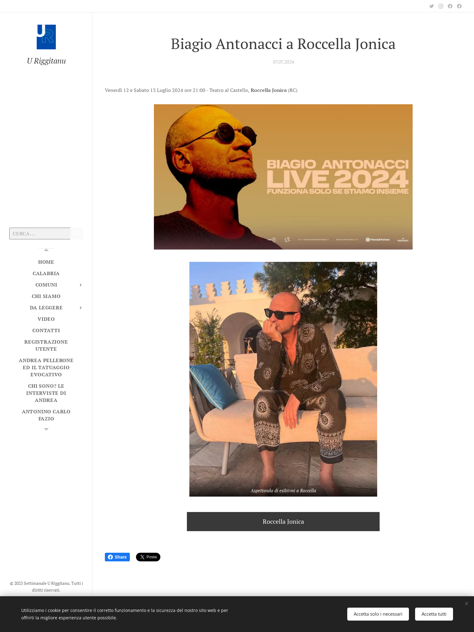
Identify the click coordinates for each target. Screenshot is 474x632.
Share (117, 557)
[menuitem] (46, 262)
